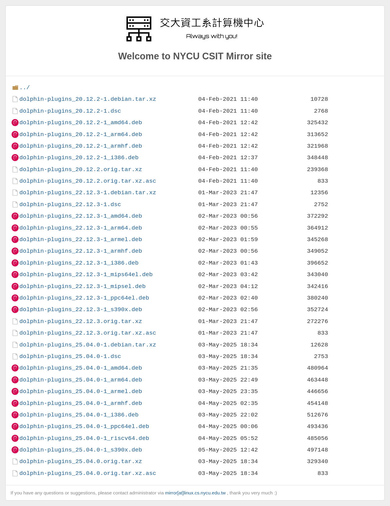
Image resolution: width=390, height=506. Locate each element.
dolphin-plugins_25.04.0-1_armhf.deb (80, 403)
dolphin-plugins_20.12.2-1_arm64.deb (80, 134)
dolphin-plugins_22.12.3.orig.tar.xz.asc (87, 333)
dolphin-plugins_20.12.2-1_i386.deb (78, 157)
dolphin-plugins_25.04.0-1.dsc (70, 356)
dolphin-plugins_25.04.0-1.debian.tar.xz (87, 345)
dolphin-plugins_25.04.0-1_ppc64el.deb (84, 426)
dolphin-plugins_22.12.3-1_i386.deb (78, 263)
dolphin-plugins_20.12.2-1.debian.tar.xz (87, 99)
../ (24, 87)
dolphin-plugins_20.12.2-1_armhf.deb (80, 146)
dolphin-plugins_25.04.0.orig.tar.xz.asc (87, 473)
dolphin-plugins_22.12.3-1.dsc (70, 204)
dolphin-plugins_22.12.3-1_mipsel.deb (82, 286)
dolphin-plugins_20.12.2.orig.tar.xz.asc (87, 181)
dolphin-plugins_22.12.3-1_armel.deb (80, 239)
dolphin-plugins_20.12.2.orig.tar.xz (80, 169)
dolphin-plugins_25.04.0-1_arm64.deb (80, 380)
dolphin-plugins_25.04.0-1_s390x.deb (80, 450)
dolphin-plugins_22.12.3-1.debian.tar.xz (87, 192)
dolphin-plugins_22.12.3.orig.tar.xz (80, 321)
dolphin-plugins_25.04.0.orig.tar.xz (80, 461)
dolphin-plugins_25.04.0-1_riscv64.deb (84, 438)
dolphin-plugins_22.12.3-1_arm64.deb (80, 228)
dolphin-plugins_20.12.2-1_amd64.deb (80, 122)
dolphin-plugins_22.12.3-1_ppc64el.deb (84, 298)
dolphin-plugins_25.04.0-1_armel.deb (80, 391)
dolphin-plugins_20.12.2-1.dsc (70, 111)
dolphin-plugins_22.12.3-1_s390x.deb (80, 309)
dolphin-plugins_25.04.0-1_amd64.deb (80, 368)
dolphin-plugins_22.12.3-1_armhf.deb (80, 251)
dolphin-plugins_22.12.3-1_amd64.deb (80, 216)
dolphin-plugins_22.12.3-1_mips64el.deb (85, 274)
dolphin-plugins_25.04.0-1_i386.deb (78, 415)
